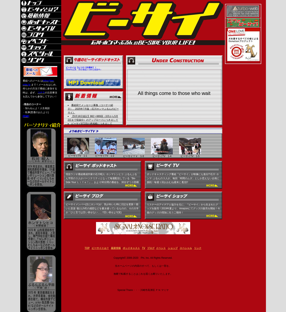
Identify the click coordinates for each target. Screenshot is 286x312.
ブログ (151, 248)
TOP (87, 248)
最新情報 (116, 248)
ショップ (173, 248)
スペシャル (186, 248)
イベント (161, 248)
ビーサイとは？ (100, 248)
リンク (197, 248)
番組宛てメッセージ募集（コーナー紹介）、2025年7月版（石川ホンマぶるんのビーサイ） (93, 109)
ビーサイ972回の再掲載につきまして (91, 123)
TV (143, 248)
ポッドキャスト (131, 248)
